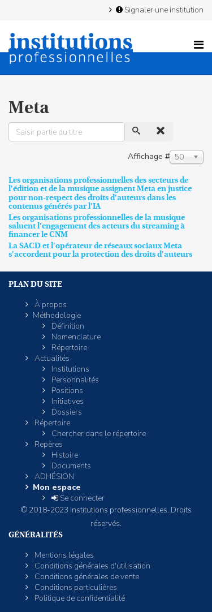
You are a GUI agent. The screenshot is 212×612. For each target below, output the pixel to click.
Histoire (64, 455)
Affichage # (149, 156)
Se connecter (77, 498)
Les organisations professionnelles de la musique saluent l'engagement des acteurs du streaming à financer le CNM (96, 226)
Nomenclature (75, 336)
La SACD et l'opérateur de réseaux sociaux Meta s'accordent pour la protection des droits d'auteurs (100, 249)
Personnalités (74, 379)
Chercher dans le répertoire (98, 433)
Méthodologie (57, 315)
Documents (70, 465)
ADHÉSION (53, 476)
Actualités (51, 358)
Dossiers (66, 412)
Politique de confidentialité (79, 598)
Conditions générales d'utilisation (91, 566)
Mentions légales (63, 555)
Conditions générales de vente (86, 576)
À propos (50, 304)
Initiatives (67, 401)
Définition (67, 326)
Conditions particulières (75, 587)
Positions (66, 390)
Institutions (69, 369)
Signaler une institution (159, 10)
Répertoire (68, 347)
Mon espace (57, 487)
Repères (48, 444)
